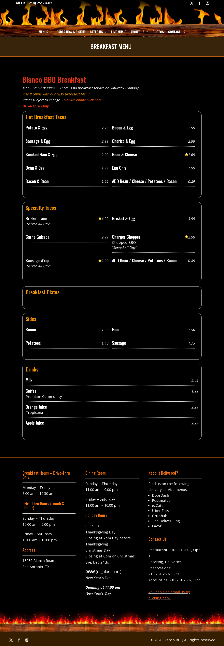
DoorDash (160, 495)
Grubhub (159, 515)
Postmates (161, 500)
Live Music (118, 31)
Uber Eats (160, 510)
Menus (43, 31)
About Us (137, 31)
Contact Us (176, 31)
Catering (96, 31)
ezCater (158, 505)
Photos (158, 31)
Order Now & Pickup (71, 31)
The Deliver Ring (166, 520)
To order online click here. (82, 100)
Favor (156, 526)
